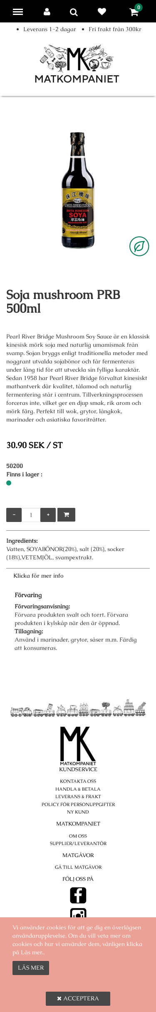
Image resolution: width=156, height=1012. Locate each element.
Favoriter (103, 11)
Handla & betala (78, 789)
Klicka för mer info (38, 575)
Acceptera (78, 998)
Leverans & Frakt (78, 796)
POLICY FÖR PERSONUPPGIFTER (78, 804)
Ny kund (78, 812)
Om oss (78, 836)
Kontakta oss (78, 781)
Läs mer (31, 967)
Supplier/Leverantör (78, 843)
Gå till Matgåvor (78, 867)
